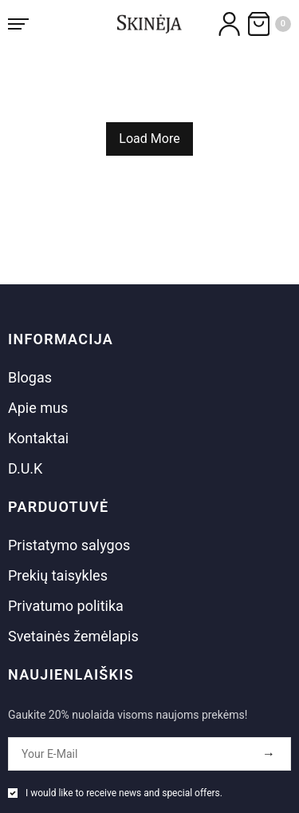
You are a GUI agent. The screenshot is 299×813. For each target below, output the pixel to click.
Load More (149, 138)
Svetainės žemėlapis (73, 636)
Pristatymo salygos (69, 545)
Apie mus (38, 407)
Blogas (30, 377)
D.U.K (25, 468)
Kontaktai (38, 438)
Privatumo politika (66, 605)
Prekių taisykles (58, 575)
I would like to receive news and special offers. (124, 793)
